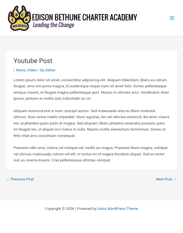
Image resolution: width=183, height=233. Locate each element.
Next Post (166, 179)
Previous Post (20, 179)
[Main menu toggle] (172, 18)
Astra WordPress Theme (117, 208)
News (20, 70)
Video (32, 70)
